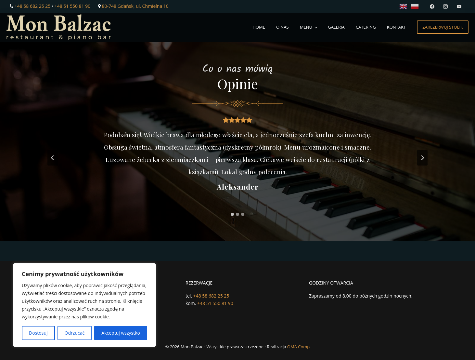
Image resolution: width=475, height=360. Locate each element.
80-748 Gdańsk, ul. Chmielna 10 (135, 6)
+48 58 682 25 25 (33, 6)
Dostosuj (38, 333)
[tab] (232, 214)
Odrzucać (75, 333)
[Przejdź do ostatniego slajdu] (52, 158)
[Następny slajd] (422, 158)
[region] (84, 305)
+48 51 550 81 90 (73, 6)
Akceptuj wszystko (120, 333)
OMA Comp (298, 347)
